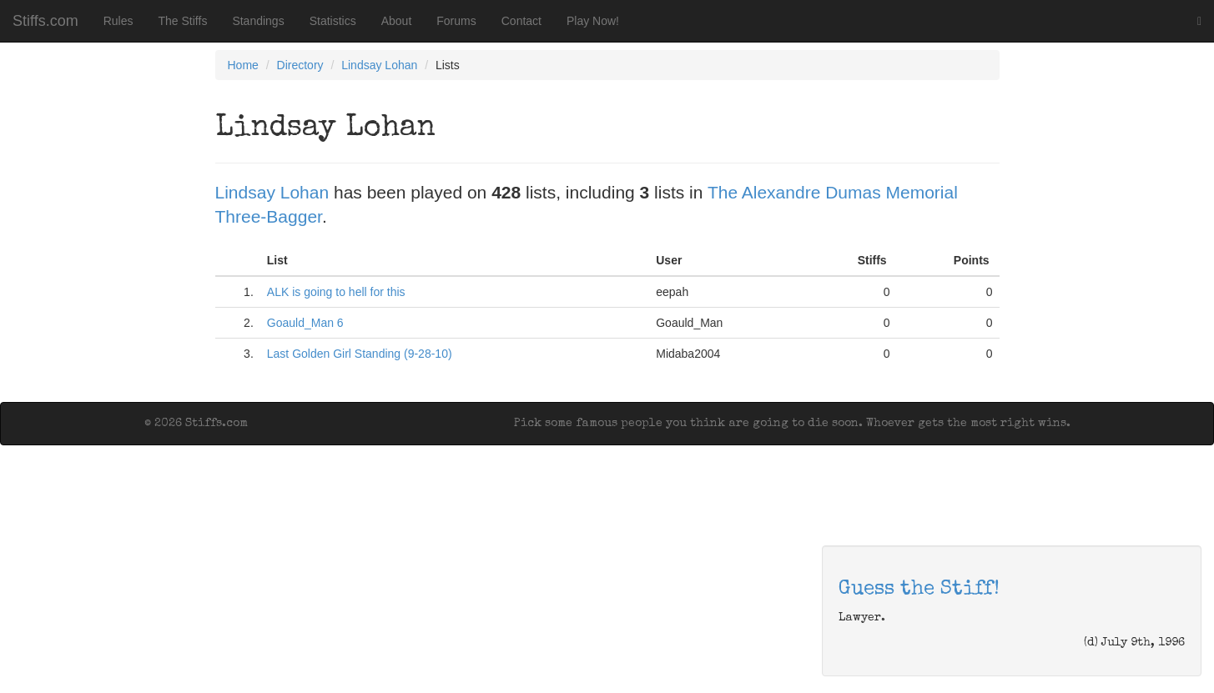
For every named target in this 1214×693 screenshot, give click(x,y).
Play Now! (593, 21)
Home (243, 65)
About (396, 21)
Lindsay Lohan (379, 65)
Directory (300, 65)
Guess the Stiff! (919, 590)
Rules (118, 21)
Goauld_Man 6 (305, 322)
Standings (258, 21)
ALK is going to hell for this (336, 292)
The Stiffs (183, 21)
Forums (456, 21)
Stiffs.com (45, 21)
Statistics (333, 21)
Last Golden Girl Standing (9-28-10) (359, 353)
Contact (521, 21)
